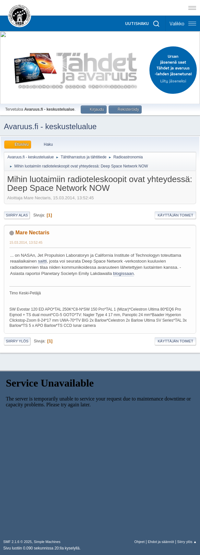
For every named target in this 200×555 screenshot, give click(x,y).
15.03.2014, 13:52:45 (25, 242)
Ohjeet (139, 542)
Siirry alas (17, 215)
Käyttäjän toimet (175, 215)
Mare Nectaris (32, 232)
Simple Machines (47, 542)
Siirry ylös (17, 341)
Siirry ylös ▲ (187, 542)
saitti (42, 261)
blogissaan (123, 273)
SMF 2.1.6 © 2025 (17, 542)
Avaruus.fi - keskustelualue (50, 126)
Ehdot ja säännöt (161, 542)
